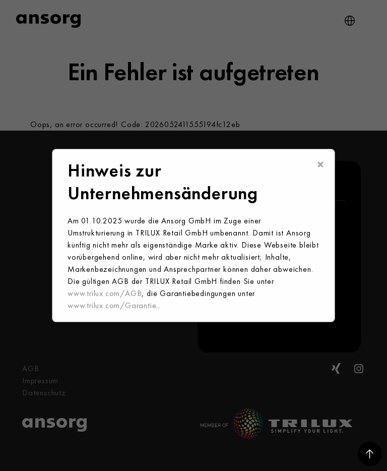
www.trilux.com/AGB (105, 293)
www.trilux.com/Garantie (112, 305)
